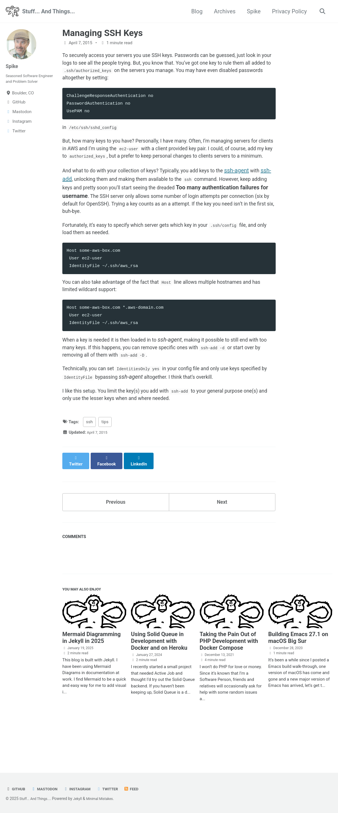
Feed (143, 788)
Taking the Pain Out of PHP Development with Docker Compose (229, 678)
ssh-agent (260, 190)
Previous (116, 535)
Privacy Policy (287, 11)
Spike (252, 11)
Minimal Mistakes (107, 798)
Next (222, 535)
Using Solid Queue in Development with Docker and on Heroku (159, 678)
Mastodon (48, 788)
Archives (222, 11)
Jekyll (83, 798)
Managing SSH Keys (102, 33)
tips (105, 459)
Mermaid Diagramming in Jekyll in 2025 (91, 674)
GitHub (16, 788)
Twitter (117, 788)
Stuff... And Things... (48, 11)
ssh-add (84, 198)
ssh (89, 459)
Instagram (83, 788)
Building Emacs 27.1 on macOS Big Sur (298, 674)
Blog (195, 11)
